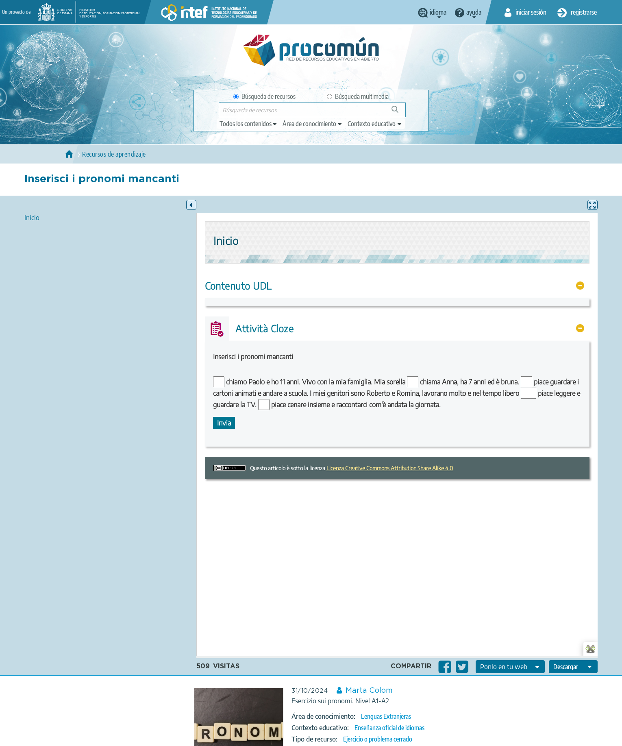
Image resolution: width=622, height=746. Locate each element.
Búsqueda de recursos (264, 96)
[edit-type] (248, 123)
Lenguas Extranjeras (386, 716)
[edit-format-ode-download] (573, 666)
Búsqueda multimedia (358, 96)
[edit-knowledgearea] (312, 123)
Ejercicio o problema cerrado (377, 739)
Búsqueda (399, 112)
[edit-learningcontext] (375, 123)
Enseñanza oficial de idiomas (389, 728)
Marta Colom (369, 690)
